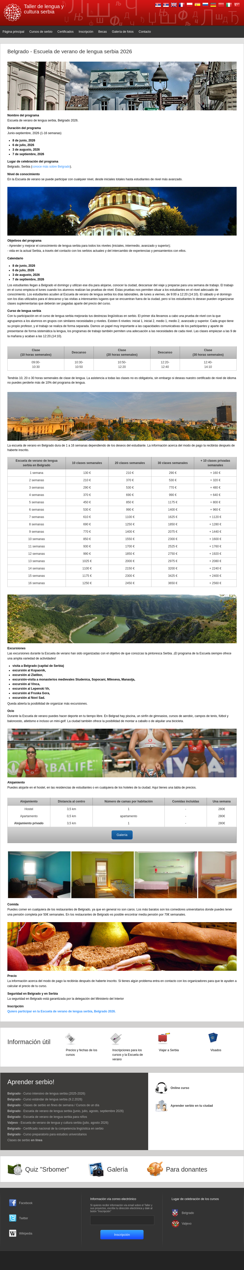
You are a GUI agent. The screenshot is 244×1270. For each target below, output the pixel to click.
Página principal (13, 31)
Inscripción (86, 31)
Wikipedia (25, 1233)
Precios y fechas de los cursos (81, 1052)
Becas (102, 31)
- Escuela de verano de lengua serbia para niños (47, 1117)
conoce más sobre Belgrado (51, 166)
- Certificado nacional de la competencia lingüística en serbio (55, 1128)
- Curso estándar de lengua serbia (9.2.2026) (44, 1099)
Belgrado (188, 1213)
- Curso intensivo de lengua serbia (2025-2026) (46, 1093)
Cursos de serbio (40, 31)
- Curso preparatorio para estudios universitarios (47, 1134)
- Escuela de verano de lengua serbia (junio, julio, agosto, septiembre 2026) (65, 1111)
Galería (122, 835)
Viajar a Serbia (169, 1050)
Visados (215, 1050)
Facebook (26, 1203)
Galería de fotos (122, 31)
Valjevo (186, 1223)
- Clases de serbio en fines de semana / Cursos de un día (53, 1105)
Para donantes (186, 1169)
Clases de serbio (24, 1140)
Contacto (145, 31)
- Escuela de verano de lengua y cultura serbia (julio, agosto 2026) (58, 1122)
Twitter (23, 1218)
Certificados (65, 31)
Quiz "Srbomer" (47, 1169)
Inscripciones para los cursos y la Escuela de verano (127, 1054)
